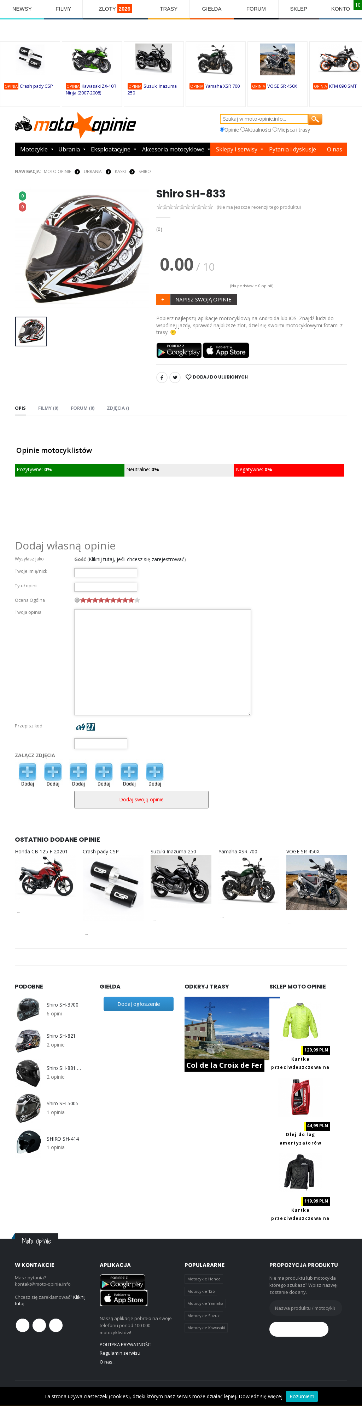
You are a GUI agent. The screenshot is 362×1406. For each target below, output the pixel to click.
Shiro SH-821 (61, 1036)
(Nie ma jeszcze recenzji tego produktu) (259, 207)
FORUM (256, 9)
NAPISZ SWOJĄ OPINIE (203, 299)
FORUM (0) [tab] (82, 408)
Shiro (145, 171)
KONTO (340, 9)
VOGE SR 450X (282, 86)
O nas (334, 149)
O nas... (108, 1362)
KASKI (120, 171)
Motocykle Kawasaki (206, 1327)
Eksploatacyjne (110, 149)
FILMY (63, 9)
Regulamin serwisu (120, 1353)
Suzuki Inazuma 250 (173, 851)
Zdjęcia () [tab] (118, 408)
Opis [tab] (20, 408)
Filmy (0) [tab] (48, 408)
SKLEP (298, 9)
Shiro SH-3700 (62, 1005)
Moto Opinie (57, 171)
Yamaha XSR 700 (222, 86)
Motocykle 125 (201, 1291)
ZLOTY (115, 8)
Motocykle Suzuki (204, 1315)
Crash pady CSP (36, 86)
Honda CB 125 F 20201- (42, 851)
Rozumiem (302, 1396)
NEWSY (22, 9)
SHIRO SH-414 (63, 1139)
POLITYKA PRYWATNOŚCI (126, 1344)
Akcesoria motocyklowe (173, 149)
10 (137, 600)
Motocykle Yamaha (205, 1303)
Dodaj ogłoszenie (138, 1003)
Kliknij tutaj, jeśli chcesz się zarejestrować (136, 559)
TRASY (168, 9)
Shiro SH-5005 (62, 1103)
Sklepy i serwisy (236, 149)
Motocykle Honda (204, 1278)
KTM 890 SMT (343, 86)
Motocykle (34, 149)
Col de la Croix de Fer (224, 1065)
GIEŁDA (211, 9)
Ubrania (69, 149)
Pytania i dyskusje (292, 149)
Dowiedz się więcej (260, 1396)
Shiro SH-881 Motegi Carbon (64, 1068)
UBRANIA (93, 171)
